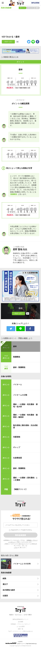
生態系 (5, 596)
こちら (15, 547)
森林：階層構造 (19, 367)
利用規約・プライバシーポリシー (20, 624)
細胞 (4, 578)
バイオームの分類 (20, 395)
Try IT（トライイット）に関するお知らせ (20, 631)
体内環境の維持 (9, 590)
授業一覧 (20, 629)
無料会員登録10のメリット (20, 619)
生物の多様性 (6, 376)
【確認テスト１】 (20, 489)
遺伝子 (5, 584)
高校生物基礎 (6, 573)
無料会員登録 (35, 3)
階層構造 (16, 357)
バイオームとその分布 (22, 564)
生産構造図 (17, 458)
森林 (15, 346)
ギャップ (16, 447)
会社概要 (20, 621)
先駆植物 (16, 437)
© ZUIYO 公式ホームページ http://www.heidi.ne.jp (21, 642)
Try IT (21, 2)
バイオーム (17, 384)
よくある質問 (20, 626)
